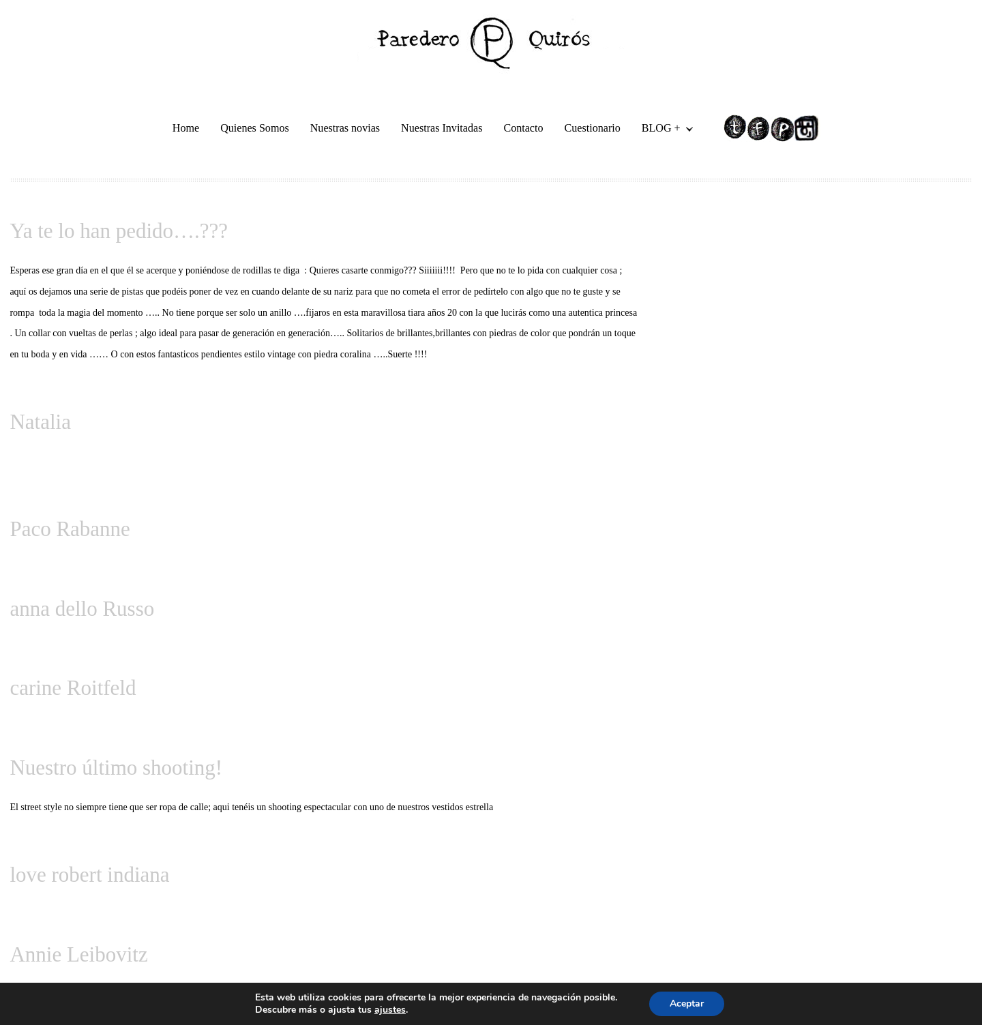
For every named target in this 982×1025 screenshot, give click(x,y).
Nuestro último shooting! (116, 767)
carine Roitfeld (73, 688)
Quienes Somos (254, 128)
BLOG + (662, 130)
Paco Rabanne (70, 529)
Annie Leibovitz (78, 954)
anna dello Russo (82, 609)
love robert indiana (89, 875)
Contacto (523, 128)
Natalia (40, 422)
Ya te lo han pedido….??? (119, 231)
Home (186, 128)
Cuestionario (593, 128)
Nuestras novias (345, 128)
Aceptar (687, 1003)
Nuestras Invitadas (441, 128)
